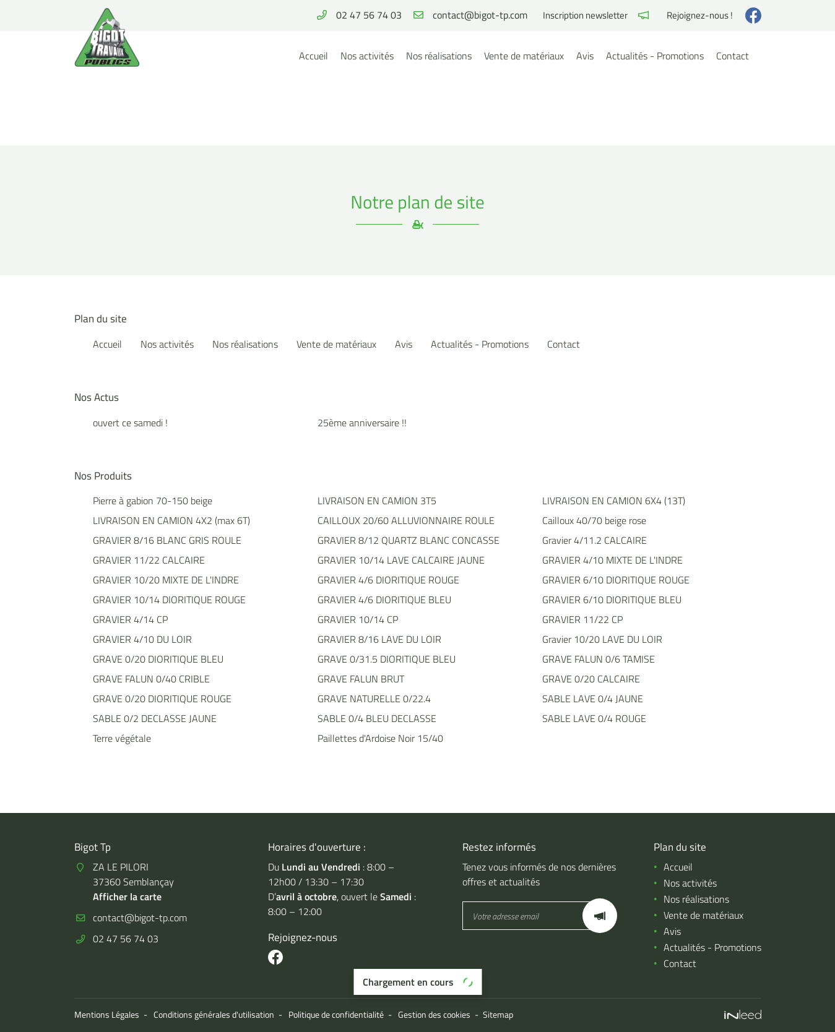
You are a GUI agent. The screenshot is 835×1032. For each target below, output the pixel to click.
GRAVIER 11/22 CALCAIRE (149, 560)
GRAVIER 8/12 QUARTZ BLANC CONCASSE (409, 540)
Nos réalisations (439, 55)
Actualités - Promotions (655, 55)
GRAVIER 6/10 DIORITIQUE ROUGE (616, 579)
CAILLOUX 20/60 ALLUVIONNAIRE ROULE (406, 520)
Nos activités (367, 55)
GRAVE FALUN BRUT (361, 678)
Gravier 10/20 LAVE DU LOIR (602, 639)
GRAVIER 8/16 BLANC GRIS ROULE (167, 540)
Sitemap (498, 1014)
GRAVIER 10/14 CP (358, 619)
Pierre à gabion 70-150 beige (152, 500)
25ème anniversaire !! (362, 422)
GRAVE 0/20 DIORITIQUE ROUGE (162, 698)
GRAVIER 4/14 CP (130, 619)
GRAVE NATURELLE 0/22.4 (374, 698)
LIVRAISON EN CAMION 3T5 (377, 500)
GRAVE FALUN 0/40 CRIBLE (151, 678)
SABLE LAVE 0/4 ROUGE (594, 718)
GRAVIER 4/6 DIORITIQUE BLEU (384, 599)
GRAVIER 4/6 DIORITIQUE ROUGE (388, 579)
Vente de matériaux (524, 55)
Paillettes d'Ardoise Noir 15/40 (380, 738)
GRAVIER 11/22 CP (582, 619)
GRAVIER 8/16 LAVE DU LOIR (379, 639)
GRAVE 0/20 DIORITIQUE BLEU (158, 658)
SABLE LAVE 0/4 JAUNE (592, 698)
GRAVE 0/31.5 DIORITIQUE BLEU (387, 658)
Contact (732, 55)
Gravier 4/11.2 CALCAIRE (594, 540)
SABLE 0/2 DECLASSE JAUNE (155, 718)
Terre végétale (122, 738)
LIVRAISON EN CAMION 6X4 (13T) (613, 500)
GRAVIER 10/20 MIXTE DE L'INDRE (166, 579)
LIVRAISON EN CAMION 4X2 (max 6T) (171, 520)
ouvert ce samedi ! (130, 422)
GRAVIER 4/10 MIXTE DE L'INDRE (612, 560)
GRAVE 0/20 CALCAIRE (591, 678)
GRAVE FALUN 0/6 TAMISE (598, 658)
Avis (585, 55)
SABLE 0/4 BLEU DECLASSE (377, 718)
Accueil (313, 55)
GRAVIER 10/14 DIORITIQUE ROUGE (169, 599)
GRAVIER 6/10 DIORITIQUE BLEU (611, 599)
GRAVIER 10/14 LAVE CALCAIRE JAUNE (401, 560)
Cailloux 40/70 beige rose (594, 520)
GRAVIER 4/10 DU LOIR (142, 639)
